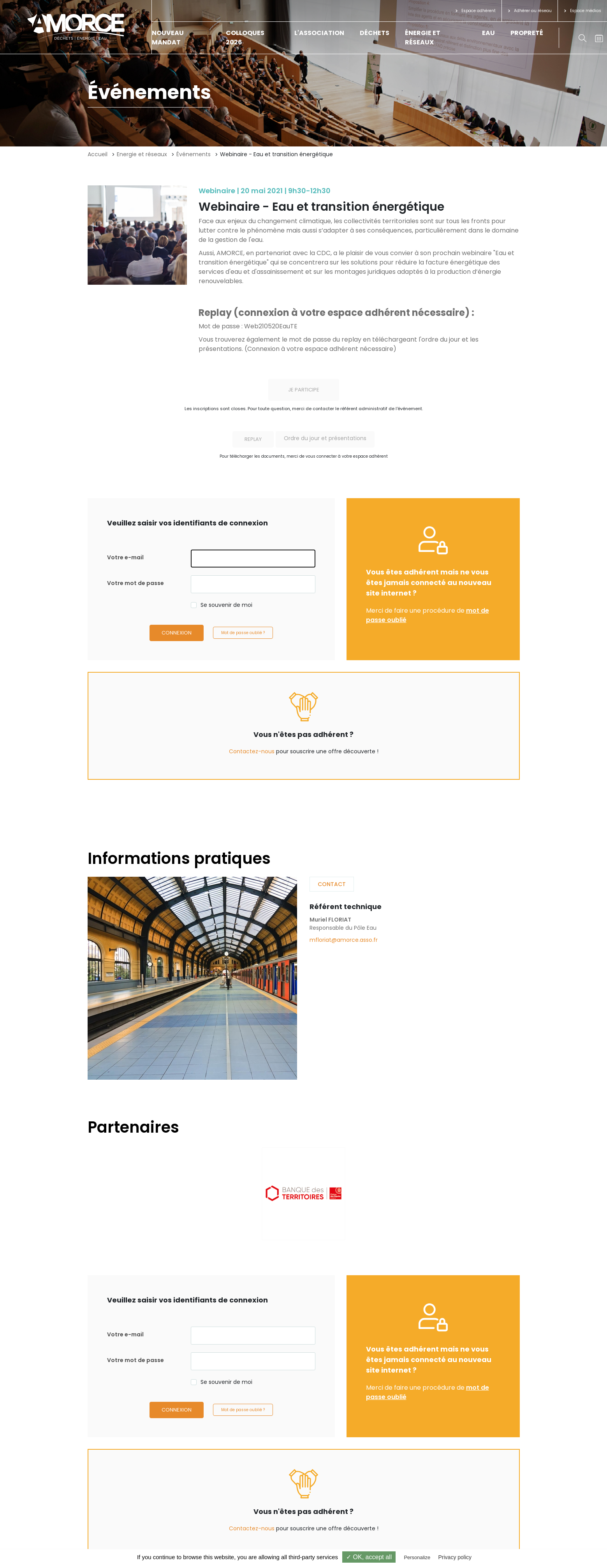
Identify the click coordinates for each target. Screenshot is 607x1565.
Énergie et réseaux (422, 37)
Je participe (303, 389)
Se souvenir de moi (226, 605)
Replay (253, 439)
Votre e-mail (125, 557)
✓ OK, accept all (369, 1557)
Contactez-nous (251, 751)
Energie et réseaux (142, 154)
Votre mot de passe (135, 583)
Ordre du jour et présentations (325, 438)
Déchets (374, 32)
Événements (193, 154)
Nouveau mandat (168, 37)
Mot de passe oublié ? (243, 633)
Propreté (526, 32)
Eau (488, 32)
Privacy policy (455, 1557)
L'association (319, 32)
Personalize (417, 1557)
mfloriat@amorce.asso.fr (344, 940)
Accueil (97, 154)
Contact (332, 884)
